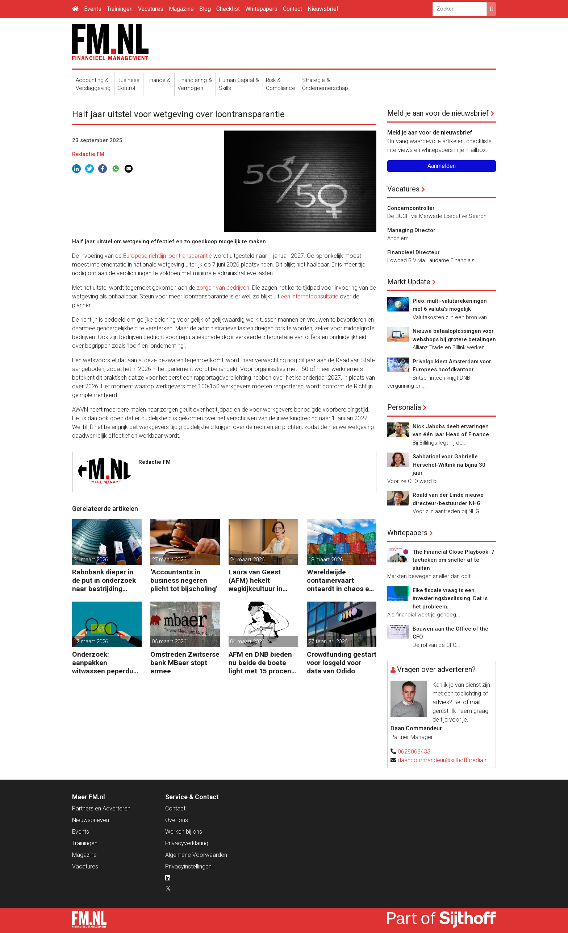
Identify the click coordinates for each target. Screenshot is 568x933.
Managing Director (411, 230)
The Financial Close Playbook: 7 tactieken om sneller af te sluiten (453, 560)
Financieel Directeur (413, 252)
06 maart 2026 (169, 641)
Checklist (228, 8)
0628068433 (414, 751)
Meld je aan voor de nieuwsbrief (438, 113)
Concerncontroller (411, 208)
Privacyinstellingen (188, 866)
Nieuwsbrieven (90, 820)
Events (92, 8)
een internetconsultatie (309, 296)
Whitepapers (261, 8)
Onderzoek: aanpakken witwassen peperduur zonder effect (106, 662)
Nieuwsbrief (323, 8)
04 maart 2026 (247, 641)
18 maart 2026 (325, 559)
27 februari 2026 (327, 641)
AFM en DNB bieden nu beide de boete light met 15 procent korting (261, 662)
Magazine (181, 8)
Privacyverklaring (186, 843)
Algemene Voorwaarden (196, 854)
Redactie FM (88, 154)
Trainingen (120, 8)
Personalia (404, 407)
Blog (205, 8)
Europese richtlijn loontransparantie (167, 255)
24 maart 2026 (247, 559)
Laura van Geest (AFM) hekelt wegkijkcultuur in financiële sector (256, 580)
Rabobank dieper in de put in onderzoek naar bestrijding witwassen (104, 580)
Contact (292, 8)
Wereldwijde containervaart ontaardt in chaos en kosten (340, 580)
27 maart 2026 (169, 559)
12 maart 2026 (91, 641)
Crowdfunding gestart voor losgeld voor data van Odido (341, 662)
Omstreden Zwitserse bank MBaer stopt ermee (185, 662)
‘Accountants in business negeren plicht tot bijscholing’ (184, 580)
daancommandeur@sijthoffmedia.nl (443, 760)
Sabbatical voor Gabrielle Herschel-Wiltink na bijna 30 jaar (449, 464)
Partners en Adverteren (101, 808)
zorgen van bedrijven (223, 287)
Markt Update (408, 281)
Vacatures (150, 8)
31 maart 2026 (91, 559)
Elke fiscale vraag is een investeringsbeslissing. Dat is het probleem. (450, 598)
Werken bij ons (183, 831)
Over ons (176, 820)
